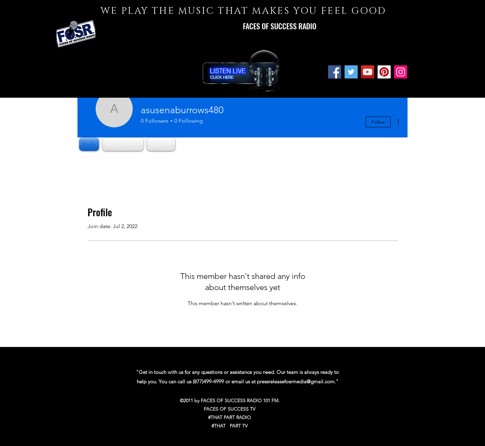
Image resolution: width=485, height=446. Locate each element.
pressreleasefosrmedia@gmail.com (295, 381)
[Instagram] (400, 71)
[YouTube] (367, 71)
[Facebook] (334, 71)
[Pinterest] (384, 71)
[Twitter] (351, 71)
